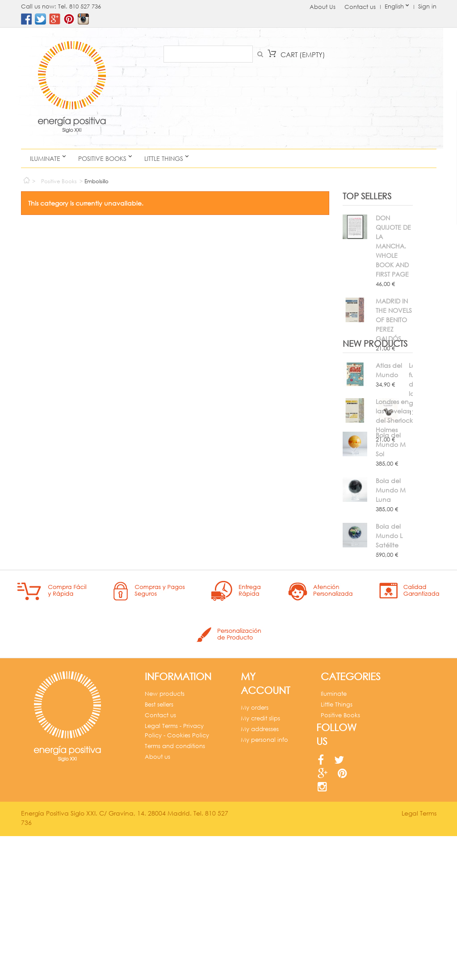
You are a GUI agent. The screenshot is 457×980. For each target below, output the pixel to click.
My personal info (264, 869)
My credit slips (260, 847)
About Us (322, 7)
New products (375, 467)
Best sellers (159, 833)
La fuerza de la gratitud (389, 498)
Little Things (163, 158)
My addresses (260, 858)
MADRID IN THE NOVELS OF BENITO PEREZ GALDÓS (394, 320)
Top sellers (367, 196)
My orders (254, 837)
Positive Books (102, 158)
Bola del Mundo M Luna (391, 589)
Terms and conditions (175, 875)
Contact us (360, 7)
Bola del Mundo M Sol (391, 543)
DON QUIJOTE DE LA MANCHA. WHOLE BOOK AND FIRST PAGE (393, 246)
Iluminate (45, 158)
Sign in (427, 6)
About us (157, 886)
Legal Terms (419, 957)
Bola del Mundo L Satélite (389, 634)
